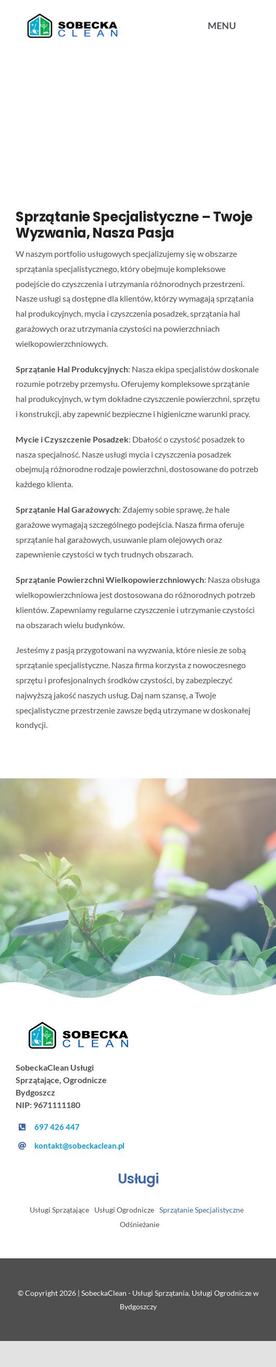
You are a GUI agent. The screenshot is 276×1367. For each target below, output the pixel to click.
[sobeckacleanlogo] (81, 1025)
